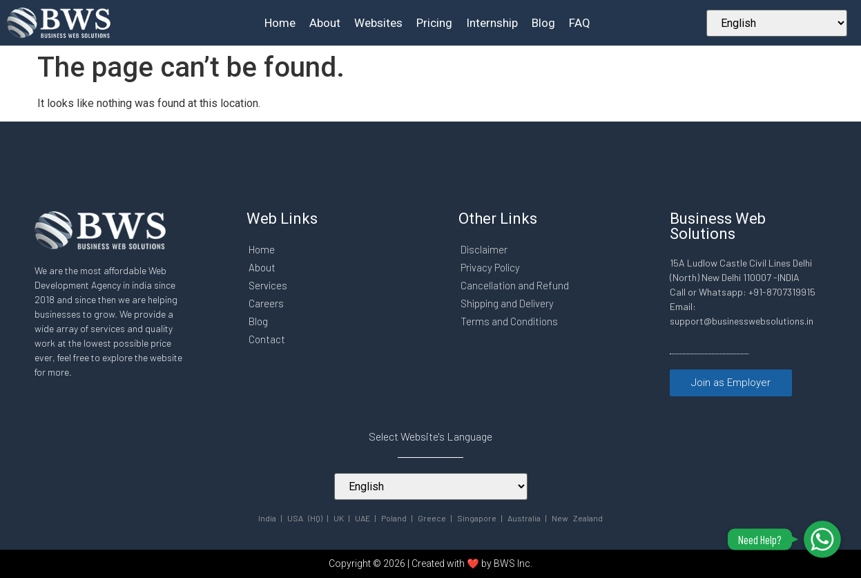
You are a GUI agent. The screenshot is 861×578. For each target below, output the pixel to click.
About (324, 23)
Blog (543, 23)
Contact (267, 339)
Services (268, 285)
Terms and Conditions (510, 321)
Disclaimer (485, 249)
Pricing (434, 23)
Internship (492, 23)
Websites (378, 23)
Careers (266, 303)
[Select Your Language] (776, 23)
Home (280, 23)
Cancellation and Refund (515, 285)
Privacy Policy (491, 267)
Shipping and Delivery (508, 303)
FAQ (579, 23)
